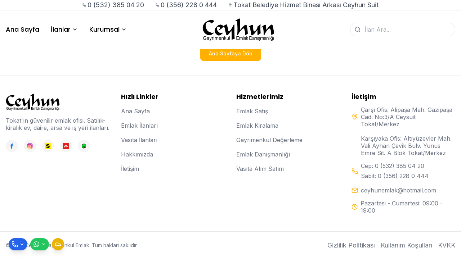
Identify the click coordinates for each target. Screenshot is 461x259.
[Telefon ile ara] (18, 244)
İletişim (130, 168)
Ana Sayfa (22, 29)
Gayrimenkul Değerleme (269, 140)
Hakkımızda (137, 154)
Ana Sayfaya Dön (230, 53)
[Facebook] (12, 146)
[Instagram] (30, 146)
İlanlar (64, 29)
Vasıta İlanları (139, 140)
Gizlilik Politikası (351, 245)
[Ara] (357, 29)
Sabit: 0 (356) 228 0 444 (395, 176)
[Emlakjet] (84, 146)
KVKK (446, 245)
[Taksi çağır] (58, 244)
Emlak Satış (252, 111)
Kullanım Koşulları (406, 245)
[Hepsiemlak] (66, 146)
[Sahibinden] (48, 146)
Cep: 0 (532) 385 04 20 (392, 165)
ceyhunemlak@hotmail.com (398, 190)
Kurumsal (108, 29)
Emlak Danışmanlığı (263, 154)
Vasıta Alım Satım (260, 168)
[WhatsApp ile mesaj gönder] (39, 244)
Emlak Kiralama (257, 125)
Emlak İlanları (139, 125)
